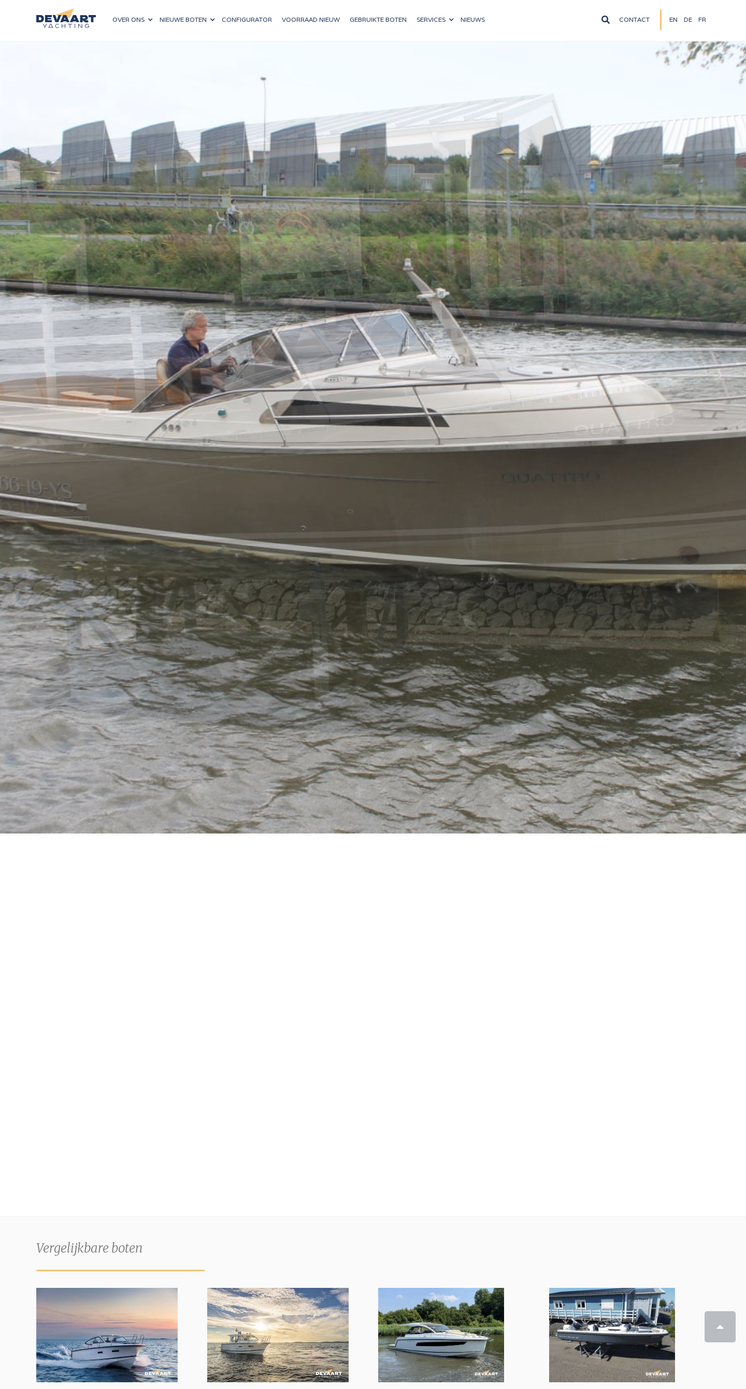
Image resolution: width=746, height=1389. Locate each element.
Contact (634, 19)
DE (688, 19)
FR (702, 19)
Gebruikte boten (378, 19)
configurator (247, 19)
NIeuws (473, 19)
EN (673, 19)
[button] (132, 19)
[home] (66, 14)
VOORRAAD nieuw (311, 19)
